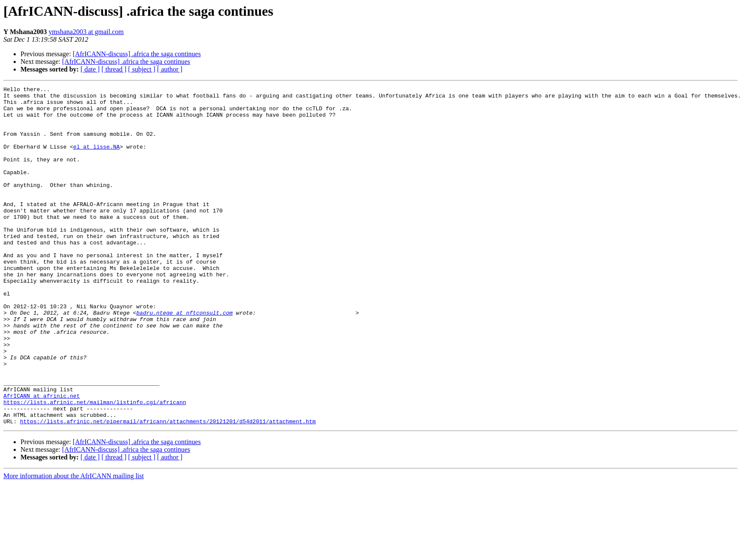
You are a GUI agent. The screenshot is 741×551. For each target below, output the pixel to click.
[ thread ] (113, 69)
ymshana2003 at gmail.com (86, 31)
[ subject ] (141, 69)
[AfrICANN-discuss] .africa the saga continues (137, 53)
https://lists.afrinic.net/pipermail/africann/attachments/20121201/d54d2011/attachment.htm (168, 489)
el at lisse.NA (96, 159)
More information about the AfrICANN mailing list (73, 543)
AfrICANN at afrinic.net (41, 458)
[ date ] (90, 69)
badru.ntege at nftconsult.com (184, 358)
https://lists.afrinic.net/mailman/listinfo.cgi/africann (94, 466)
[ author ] (170, 69)
